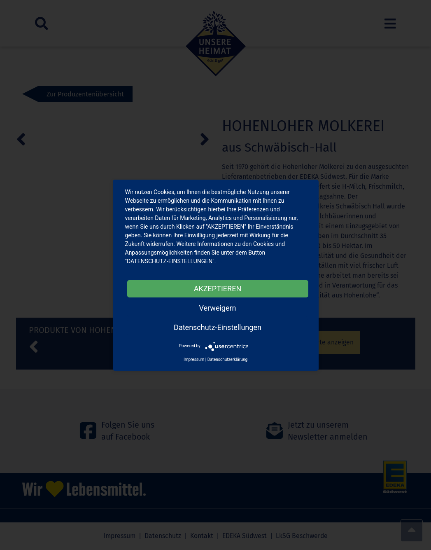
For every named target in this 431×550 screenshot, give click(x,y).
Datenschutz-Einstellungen (217, 327)
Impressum (194, 359)
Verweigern (217, 308)
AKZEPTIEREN (217, 288)
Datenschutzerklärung (227, 359)
